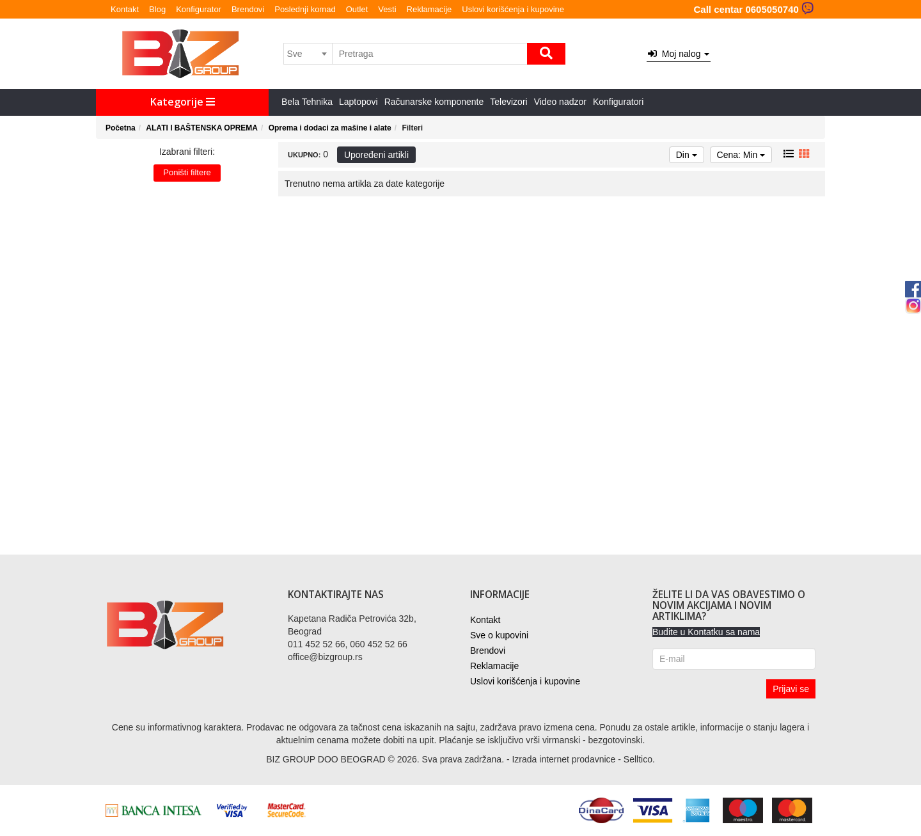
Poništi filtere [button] (186, 172)
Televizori (508, 102)
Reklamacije (429, 9)
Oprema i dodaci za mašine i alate (330, 127)
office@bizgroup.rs (325, 657)
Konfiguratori (618, 102)
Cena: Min (741, 155)
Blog (157, 9)
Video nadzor (560, 102)
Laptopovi (358, 102)
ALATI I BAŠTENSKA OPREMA (202, 127)
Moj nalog (678, 54)
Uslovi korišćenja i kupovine (513, 9)
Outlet (357, 9)
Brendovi (248, 9)
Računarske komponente (434, 102)
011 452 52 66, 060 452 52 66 (347, 644)
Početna (121, 127)
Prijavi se (791, 689)
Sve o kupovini (499, 635)
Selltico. (639, 759)
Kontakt (125, 9)
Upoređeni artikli (376, 155)
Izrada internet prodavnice (563, 759)
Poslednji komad (304, 9)
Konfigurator (198, 9)
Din (686, 155)
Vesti (387, 9)
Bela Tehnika (307, 102)
